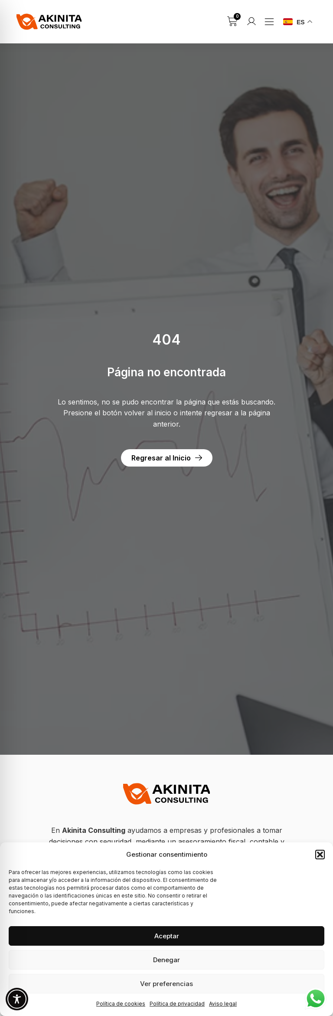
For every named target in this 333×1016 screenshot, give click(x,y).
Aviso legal (223, 1003)
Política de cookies (120, 1003)
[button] (320, 854)
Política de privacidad (177, 1003)
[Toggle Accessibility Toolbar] (17, 999)
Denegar (166, 960)
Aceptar (166, 936)
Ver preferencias (166, 984)
